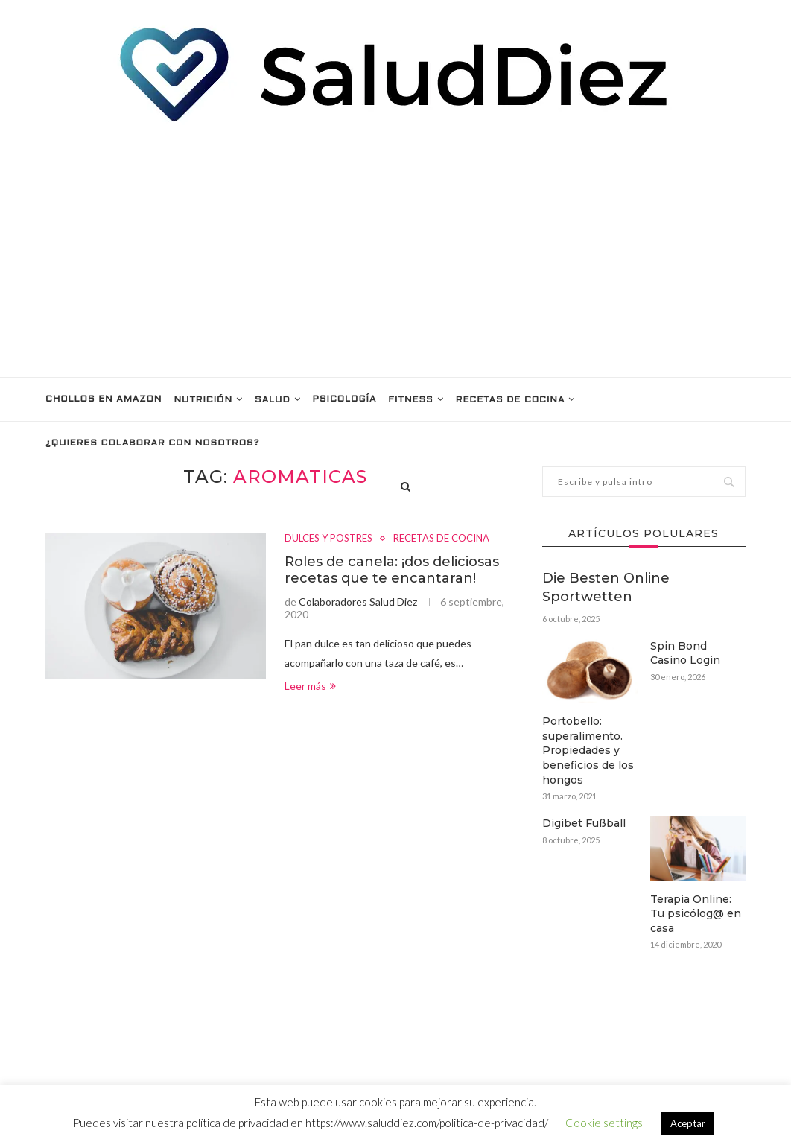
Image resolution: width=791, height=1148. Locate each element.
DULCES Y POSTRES (328, 538)
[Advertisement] (395, 250)
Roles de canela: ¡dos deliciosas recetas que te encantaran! (392, 570)
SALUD (272, 400)
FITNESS (410, 400)
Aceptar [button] (687, 1123)
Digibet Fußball (584, 823)
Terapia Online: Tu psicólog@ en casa (695, 913)
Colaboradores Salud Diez (358, 601)
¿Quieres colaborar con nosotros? (152, 443)
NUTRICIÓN (203, 400)
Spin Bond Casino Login (685, 653)
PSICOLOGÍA (345, 399)
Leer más (310, 685)
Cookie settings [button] (604, 1122)
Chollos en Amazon (103, 399)
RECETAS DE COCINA (510, 400)
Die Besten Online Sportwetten (606, 587)
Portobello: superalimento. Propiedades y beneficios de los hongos (588, 750)
